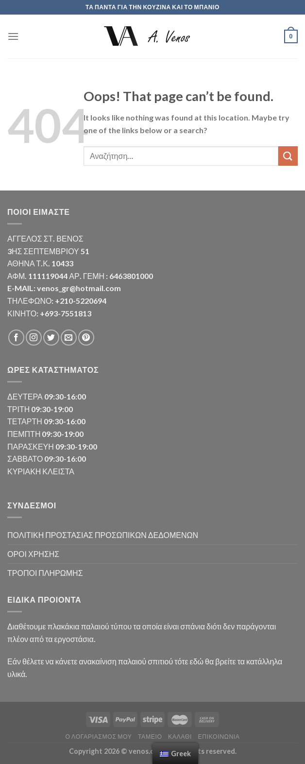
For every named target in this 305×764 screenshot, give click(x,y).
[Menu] (13, 36)
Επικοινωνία (218, 736)
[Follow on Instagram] (34, 338)
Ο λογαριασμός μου (98, 736)
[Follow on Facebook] (16, 338)
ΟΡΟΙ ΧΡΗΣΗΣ (33, 553)
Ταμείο (150, 736)
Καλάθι (180, 736)
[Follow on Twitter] (51, 338)
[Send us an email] (69, 338)
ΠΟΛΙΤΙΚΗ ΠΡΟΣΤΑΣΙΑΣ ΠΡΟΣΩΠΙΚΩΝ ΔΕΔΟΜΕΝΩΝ (102, 534)
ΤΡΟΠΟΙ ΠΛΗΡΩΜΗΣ (45, 572)
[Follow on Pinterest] (86, 338)
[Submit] (288, 155)
